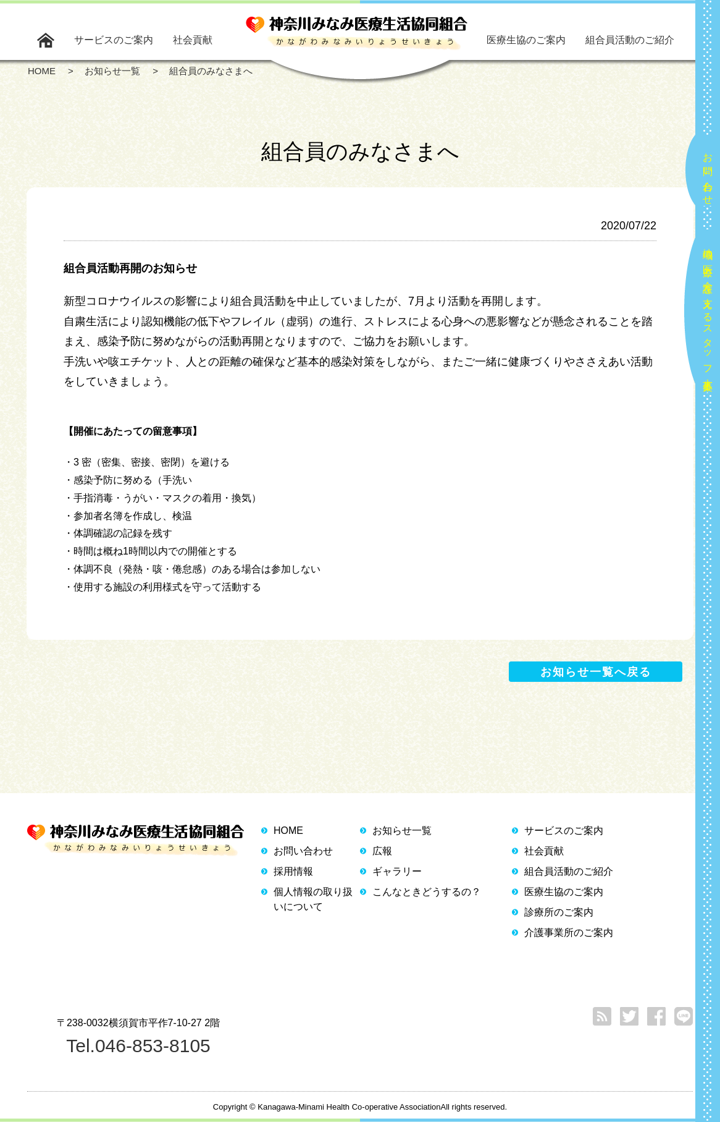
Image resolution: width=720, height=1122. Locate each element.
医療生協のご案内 (526, 40)
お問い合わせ (708, 174)
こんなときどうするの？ (426, 891)
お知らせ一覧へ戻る (595, 672)
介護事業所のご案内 (568, 932)
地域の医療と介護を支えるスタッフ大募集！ (708, 314)
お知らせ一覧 (402, 830)
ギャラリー (397, 871)
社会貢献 (192, 40)
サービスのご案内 (113, 40)
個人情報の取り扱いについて (313, 899)
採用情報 (293, 871)
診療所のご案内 (558, 912)
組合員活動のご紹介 (629, 40)
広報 (382, 851)
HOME (288, 830)
